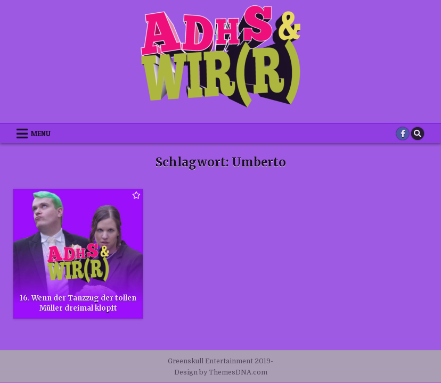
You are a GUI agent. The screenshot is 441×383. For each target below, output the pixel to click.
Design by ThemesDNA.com (220, 372)
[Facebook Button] (402, 133)
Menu (41, 133)
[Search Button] (417, 133)
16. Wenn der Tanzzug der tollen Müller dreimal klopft (78, 303)
